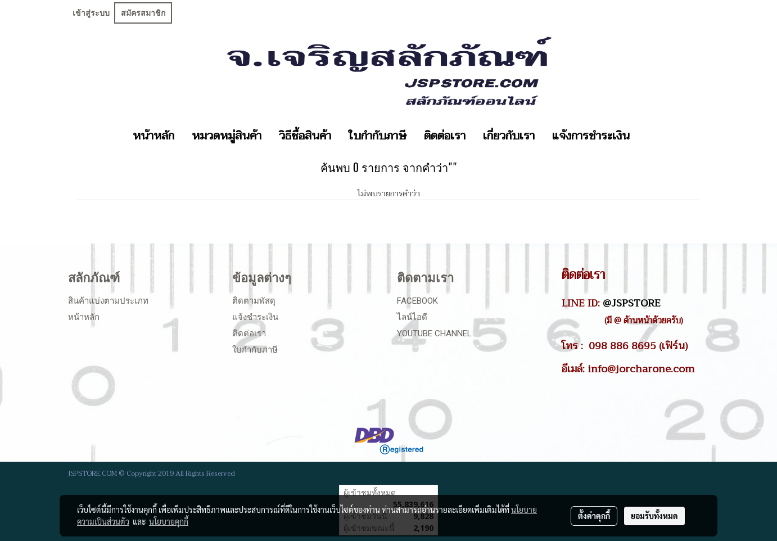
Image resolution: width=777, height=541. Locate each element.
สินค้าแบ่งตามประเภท (108, 301)
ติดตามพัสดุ (253, 301)
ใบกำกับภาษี (377, 136)
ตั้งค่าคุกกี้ (594, 516)
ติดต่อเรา (445, 136)
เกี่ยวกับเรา (509, 136)
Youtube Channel (434, 333)
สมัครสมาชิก (143, 12)
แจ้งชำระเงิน (255, 317)
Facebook (417, 301)
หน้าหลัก (153, 136)
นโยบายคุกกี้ (168, 521)
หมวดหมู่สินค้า (226, 136)
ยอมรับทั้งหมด (654, 516)
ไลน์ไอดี (412, 317)
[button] (648, 136)
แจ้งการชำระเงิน (591, 136)
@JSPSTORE (632, 303)
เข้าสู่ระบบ (91, 12)
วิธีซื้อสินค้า (305, 136)
